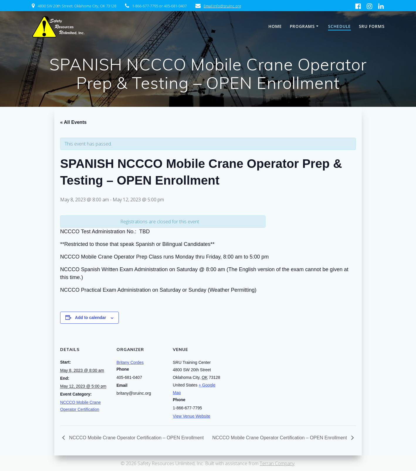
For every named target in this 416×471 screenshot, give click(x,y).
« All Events (73, 122)
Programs (302, 26)
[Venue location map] (260, 373)
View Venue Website (191, 416)
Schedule (339, 26)
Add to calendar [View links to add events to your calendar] (90, 317)
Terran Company (277, 463)
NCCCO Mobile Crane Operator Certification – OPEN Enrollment (136, 437)
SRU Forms (372, 26)
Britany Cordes (130, 362)
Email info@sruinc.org (222, 6)
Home (275, 26)
